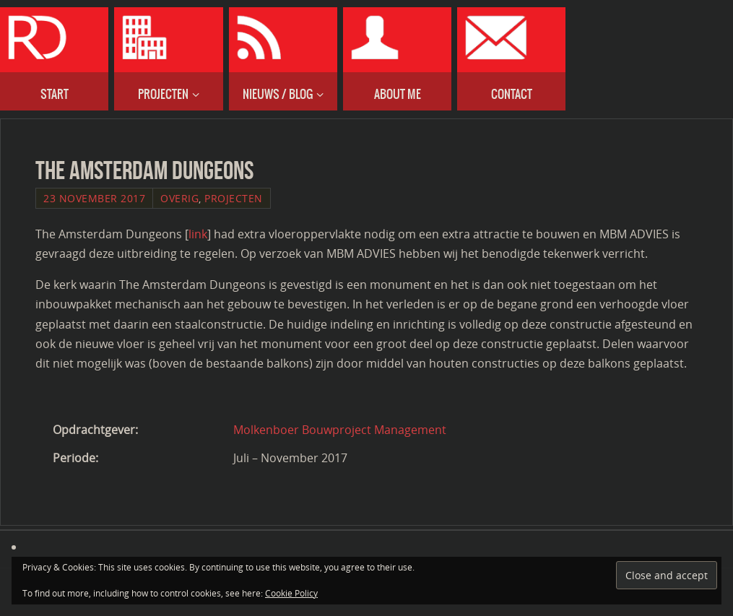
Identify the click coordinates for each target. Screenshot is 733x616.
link (197, 234)
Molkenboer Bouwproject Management (339, 430)
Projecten (233, 198)
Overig (179, 198)
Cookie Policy (291, 593)
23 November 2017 (94, 198)
